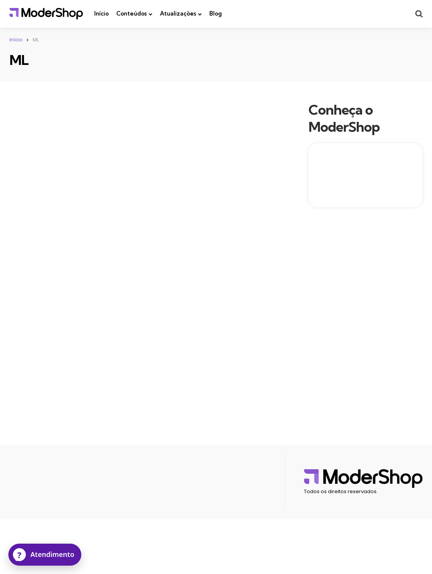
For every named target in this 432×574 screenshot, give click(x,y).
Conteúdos (131, 13)
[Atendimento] (44, 555)
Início (101, 13)
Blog (215, 13)
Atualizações (178, 13)
